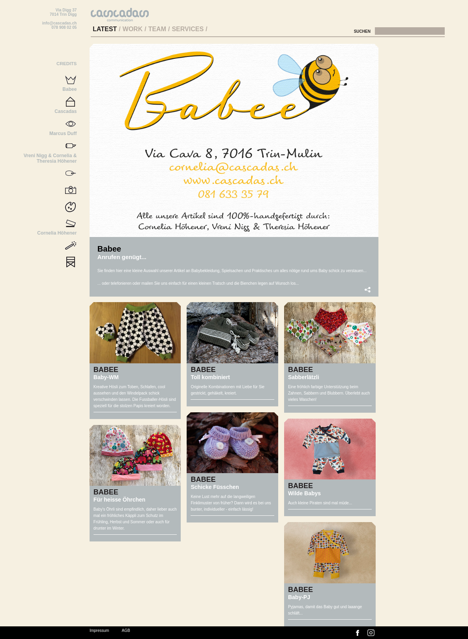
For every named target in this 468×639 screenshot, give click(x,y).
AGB (126, 630)
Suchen (363, 31)
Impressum (99, 630)
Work (133, 29)
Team (157, 29)
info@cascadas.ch (59, 23)
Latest (105, 29)
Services (188, 29)
